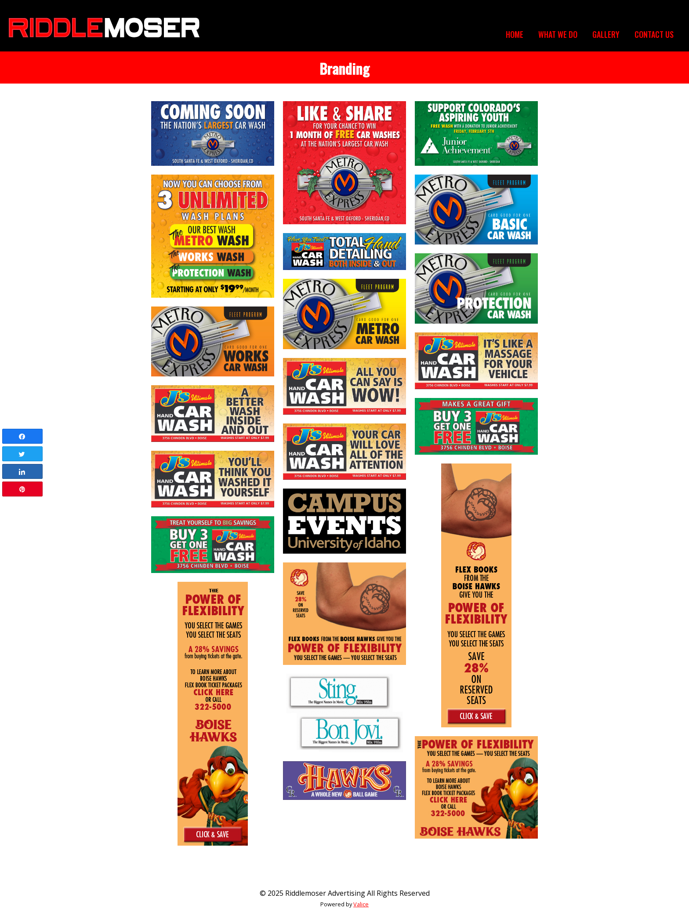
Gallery (606, 34)
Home (514, 34)
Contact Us (654, 34)
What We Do (557, 34)
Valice (361, 904)
